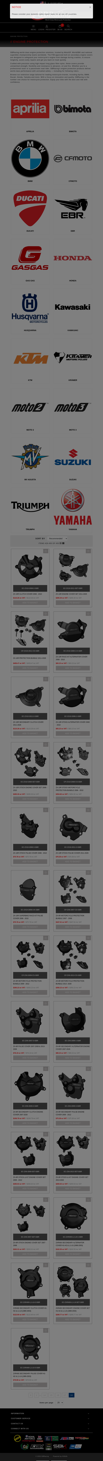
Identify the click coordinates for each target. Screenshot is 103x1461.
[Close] (90, 7)
